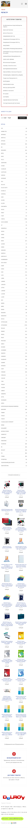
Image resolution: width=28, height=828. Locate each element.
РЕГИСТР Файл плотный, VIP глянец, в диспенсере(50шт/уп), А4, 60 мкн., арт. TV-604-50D (7, 566)
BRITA (14, 153)
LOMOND (14, 291)
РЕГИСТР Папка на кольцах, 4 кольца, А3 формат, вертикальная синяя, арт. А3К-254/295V (21, 604)
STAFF (14, 369)
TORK (14, 381)
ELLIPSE (14, 203)
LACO (14, 275)
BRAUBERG (14, 150)
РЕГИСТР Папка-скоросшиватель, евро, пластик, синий (21, 679)
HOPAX (14, 237)
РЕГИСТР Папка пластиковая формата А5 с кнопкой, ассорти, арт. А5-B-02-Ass (7, 604)
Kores (14, 269)
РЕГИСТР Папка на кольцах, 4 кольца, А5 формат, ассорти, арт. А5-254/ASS (7, 492)
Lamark (14, 281)
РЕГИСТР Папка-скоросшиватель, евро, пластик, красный (7, 679)
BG (14, 147)
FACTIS (14, 209)
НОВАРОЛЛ (14, 434)
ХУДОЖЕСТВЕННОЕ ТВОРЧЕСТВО (10, 100)
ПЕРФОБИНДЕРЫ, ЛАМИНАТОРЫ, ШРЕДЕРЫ (13, 75)
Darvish (14, 175)
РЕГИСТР (7, 495)
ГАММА (14, 412)
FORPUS (14, 219)
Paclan (14, 328)
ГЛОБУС (14, 419)
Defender (14, 178)
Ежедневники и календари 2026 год (11, 42)
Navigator (14, 316)
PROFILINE (14, 341)
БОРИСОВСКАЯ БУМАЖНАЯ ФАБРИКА (14, 406)
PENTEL (14, 334)
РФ (14, 453)
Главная (3, 9)
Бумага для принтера (8, 29)
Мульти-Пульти (14, 431)
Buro (14, 156)
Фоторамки (5, 93)
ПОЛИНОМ (14, 444)
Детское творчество (8, 33)
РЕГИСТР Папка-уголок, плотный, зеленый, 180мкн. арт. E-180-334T (7, 733)
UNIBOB (14, 390)
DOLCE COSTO (14, 187)
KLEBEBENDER (14, 259)
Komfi (14, 266)
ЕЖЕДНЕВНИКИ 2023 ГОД (9, 36)
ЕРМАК (14, 425)
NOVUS (14, 319)
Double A (14, 191)
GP (14, 225)
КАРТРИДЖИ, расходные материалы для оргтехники (12, 52)
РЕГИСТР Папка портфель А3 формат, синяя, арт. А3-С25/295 (21, 623)
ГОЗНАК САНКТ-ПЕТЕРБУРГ (14, 422)
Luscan (14, 294)
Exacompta (14, 206)
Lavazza (14, 284)
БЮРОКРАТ (14, 409)
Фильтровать (22, 117)
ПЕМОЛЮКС (14, 440)
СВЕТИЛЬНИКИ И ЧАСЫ (8, 84)
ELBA (14, 197)
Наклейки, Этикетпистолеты (9, 65)
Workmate (14, 400)
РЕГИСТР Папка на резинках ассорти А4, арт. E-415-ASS (7, 528)
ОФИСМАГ (14, 437)
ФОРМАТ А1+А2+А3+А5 (8, 90)
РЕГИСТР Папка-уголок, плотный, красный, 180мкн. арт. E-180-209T (7, 715)
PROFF (14, 337)
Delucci (14, 184)
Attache (14, 141)
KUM (14, 272)
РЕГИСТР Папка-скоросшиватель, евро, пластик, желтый (21, 642)
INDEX (14, 241)
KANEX (14, 247)
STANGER (14, 372)
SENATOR (14, 353)
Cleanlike (14, 169)
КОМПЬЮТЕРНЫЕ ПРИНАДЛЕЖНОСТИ (11, 56)
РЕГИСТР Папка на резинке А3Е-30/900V (7, 547)
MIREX (14, 306)
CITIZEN (14, 166)
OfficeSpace (14, 325)
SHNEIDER (14, 356)
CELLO (14, 159)
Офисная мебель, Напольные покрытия (12, 71)
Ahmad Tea (14, 131)
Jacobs (14, 244)
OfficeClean (14, 322)
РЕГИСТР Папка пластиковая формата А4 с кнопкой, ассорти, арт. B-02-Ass (21, 585)
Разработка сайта (5, 823)
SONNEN (14, 362)
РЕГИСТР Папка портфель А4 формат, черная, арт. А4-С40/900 (7, 642)
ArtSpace (14, 134)
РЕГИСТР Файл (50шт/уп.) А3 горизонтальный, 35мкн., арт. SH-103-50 (21, 566)
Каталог (9, 803)
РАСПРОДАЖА (6, 81)
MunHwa (14, 312)
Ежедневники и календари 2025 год (11, 39)
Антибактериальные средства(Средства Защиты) (12, 26)
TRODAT (14, 384)
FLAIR (14, 216)
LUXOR (14, 297)
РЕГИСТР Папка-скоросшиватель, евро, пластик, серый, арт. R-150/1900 (7, 661)
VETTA (14, 397)
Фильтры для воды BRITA (9, 87)
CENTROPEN (14, 162)
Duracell (14, 194)
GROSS (14, 231)
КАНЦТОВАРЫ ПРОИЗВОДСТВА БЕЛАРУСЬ (12, 48)
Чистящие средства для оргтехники (11, 103)
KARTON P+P (14, 256)
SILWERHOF (14, 359)
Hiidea (14, 234)
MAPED (14, 303)
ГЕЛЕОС (14, 415)
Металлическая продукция (9, 62)
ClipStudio (14, 172)
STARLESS (14, 375)
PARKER (14, 331)
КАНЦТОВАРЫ (6, 45)
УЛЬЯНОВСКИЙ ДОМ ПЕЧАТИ (14, 462)
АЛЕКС (14, 403)
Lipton (14, 287)
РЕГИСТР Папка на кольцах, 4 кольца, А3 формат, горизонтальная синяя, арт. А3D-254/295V (7, 624)
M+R (14, 300)
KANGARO (14, 250)
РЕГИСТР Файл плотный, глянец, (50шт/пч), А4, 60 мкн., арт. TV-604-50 (21, 548)
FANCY (14, 212)
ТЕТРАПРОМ (14, 459)
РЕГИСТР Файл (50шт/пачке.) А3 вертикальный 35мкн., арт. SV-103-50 (7, 585)
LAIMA (14, 278)
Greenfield (14, 228)
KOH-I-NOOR (14, 262)
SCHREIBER (14, 350)
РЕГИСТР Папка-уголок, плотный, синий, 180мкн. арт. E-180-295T (21, 733)
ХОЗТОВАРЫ (6, 96)
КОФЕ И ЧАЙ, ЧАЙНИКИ (8, 59)
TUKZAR (14, 387)
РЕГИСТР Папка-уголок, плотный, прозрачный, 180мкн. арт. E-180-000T (21, 715)
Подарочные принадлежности (10, 78)
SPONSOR (14, 365)
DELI (14, 181)
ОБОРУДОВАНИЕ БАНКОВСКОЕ (10, 68)
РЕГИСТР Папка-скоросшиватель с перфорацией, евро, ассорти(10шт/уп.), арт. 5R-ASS (7, 699)
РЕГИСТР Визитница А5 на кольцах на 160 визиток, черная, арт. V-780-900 (21, 510)
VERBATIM (14, 394)
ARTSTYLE (14, 137)
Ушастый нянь (14, 465)
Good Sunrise (14, 222)
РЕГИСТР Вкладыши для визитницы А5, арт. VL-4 (6, 510)
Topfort (14, 378)
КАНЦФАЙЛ (14, 428)
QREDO (14, 344)
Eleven (14, 200)
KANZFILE (14, 253)
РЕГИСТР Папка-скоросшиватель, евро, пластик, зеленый (21, 660)
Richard (14, 347)
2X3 (14, 128)
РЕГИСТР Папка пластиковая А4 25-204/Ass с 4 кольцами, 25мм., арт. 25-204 (21, 492)
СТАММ (14, 456)
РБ (14, 447)
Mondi (14, 309)
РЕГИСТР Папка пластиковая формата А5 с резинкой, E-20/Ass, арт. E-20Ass (21, 529)
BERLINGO (14, 144)
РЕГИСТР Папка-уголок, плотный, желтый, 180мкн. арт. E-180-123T (21, 697)
